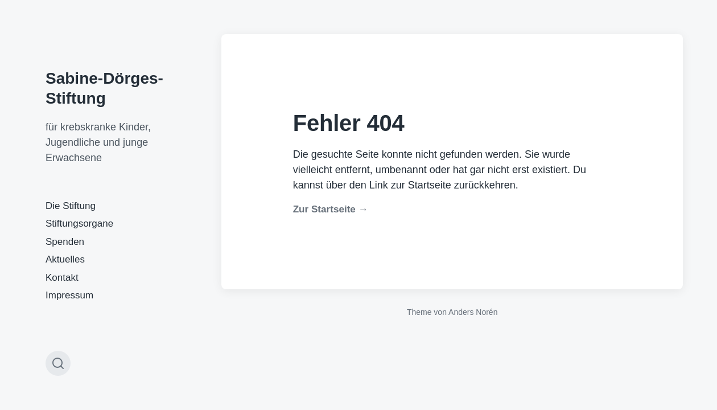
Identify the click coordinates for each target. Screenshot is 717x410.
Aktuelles (65, 259)
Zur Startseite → (330, 209)
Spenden (65, 241)
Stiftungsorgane (79, 223)
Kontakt (62, 277)
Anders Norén (472, 312)
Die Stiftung (71, 205)
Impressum (69, 295)
